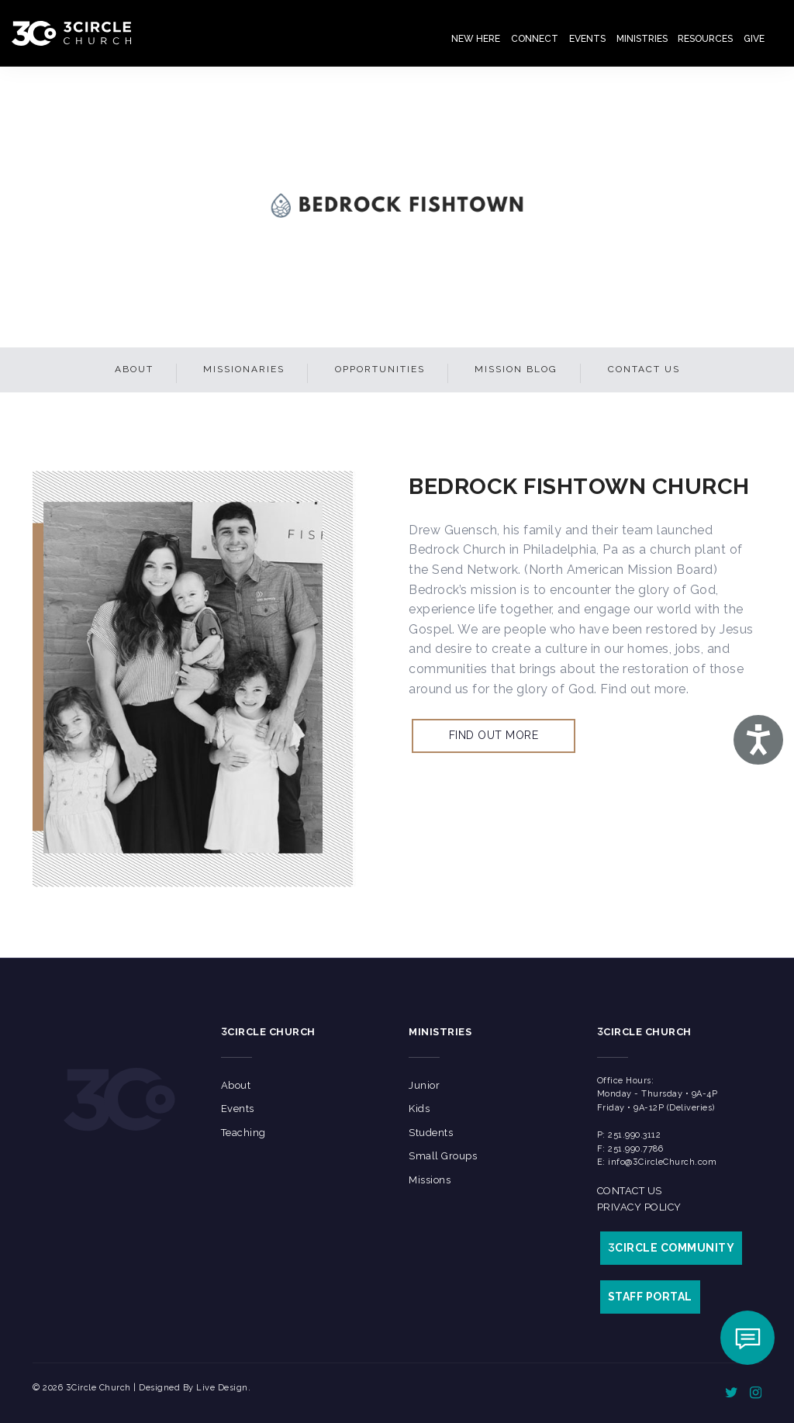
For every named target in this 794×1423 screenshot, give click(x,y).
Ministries (642, 38)
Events (587, 38)
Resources (705, 38)
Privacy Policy (639, 1207)
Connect (534, 38)
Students (431, 1132)
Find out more (494, 735)
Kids (419, 1108)
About (134, 369)
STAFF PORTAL (650, 1296)
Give (754, 38)
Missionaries (244, 369)
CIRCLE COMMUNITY (671, 1248)
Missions (430, 1180)
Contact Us (644, 369)
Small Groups (443, 1156)
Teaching (243, 1132)
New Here (475, 38)
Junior (424, 1085)
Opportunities (380, 369)
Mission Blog (516, 369)
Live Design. (223, 1388)
